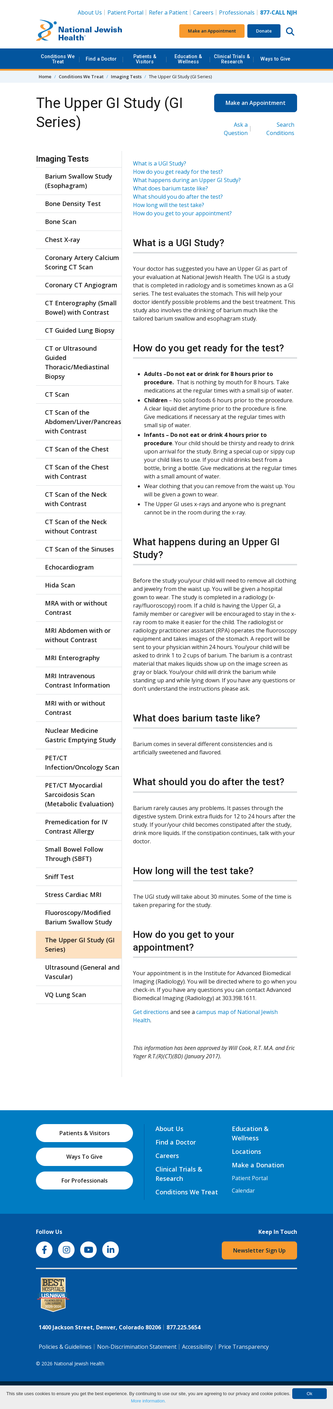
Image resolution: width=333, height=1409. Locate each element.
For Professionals (84, 1180)
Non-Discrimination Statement (137, 1346)
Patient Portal (125, 12)
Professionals (237, 12)
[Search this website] (290, 31)
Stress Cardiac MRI (73, 894)
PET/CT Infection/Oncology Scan (82, 762)
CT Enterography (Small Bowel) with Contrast (81, 307)
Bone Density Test (73, 203)
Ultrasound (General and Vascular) (82, 972)
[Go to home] (79, 31)
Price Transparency (243, 1346)
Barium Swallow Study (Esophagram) (78, 181)
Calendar (243, 1190)
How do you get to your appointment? (182, 213)
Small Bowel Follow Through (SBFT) (74, 854)
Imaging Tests (126, 76)
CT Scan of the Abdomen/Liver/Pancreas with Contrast (82, 421)
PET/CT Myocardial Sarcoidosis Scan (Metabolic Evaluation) (79, 794)
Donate (264, 31)
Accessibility (197, 1346)
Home (45, 76)
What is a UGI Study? (159, 163)
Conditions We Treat (58, 59)
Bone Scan (60, 221)
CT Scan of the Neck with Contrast (76, 499)
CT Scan (57, 394)
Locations (246, 1151)
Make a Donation (258, 1165)
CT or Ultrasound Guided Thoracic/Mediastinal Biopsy (77, 362)
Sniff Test (59, 876)
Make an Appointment (212, 31)
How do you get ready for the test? (178, 172)
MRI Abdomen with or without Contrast (78, 635)
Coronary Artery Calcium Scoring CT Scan (82, 262)
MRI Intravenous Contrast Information (77, 680)
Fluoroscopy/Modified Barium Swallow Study (78, 917)
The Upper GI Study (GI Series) (80, 944)
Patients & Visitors (144, 59)
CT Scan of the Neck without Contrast (76, 526)
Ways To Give (84, 1156)
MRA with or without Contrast (76, 608)
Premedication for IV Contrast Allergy (76, 826)
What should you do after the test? (178, 196)
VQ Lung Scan (65, 994)
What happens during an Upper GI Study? (187, 180)
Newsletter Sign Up (259, 1250)
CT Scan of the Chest (77, 449)
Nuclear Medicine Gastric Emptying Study (80, 735)
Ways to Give (275, 59)
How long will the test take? (168, 205)
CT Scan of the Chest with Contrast (77, 472)
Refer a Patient (168, 12)
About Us (90, 12)
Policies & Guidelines (65, 1346)
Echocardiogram (69, 567)
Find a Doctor (101, 59)
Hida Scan (60, 585)
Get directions (151, 1012)
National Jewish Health (79, 1363)
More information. (148, 1400)
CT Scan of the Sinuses (79, 549)
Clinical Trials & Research (232, 59)
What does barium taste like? (170, 188)
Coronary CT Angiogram (81, 285)
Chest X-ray (62, 239)
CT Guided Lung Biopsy (80, 330)
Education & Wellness (188, 59)
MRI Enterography (72, 658)
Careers (204, 12)
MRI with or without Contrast (75, 708)
